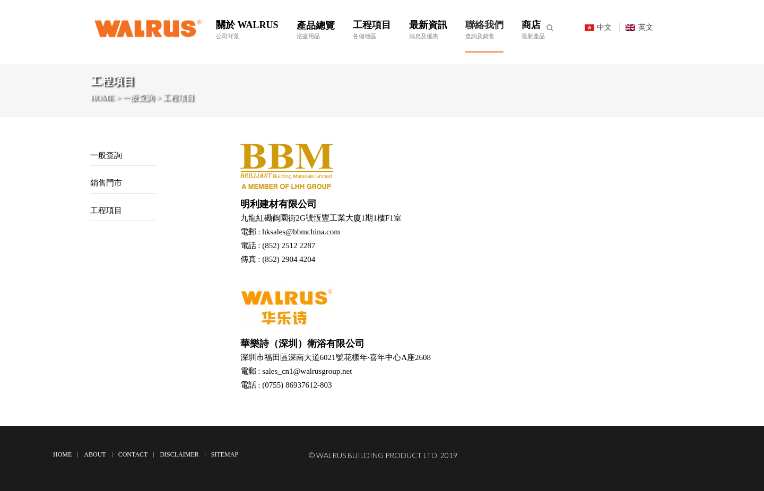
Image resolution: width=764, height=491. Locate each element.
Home (62, 454)
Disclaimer (179, 454)
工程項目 (106, 210)
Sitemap (224, 454)
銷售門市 (106, 183)
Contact (133, 454)
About (95, 454)
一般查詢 (106, 155)
